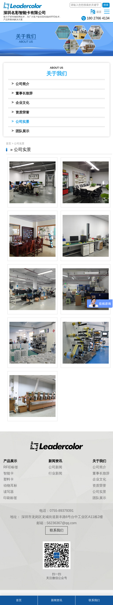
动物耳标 (10, 485)
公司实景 (20, 121)
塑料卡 (8, 479)
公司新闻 (55, 467)
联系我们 (56, 530)
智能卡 (8, 473)
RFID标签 (10, 467)
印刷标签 (10, 498)
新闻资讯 (56, 600)
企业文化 (20, 102)
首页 (8, 143)
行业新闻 (55, 473)
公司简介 (20, 84)
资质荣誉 (20, 112)
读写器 (8, 491)
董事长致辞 (22, 93)
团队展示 (20, 131)
